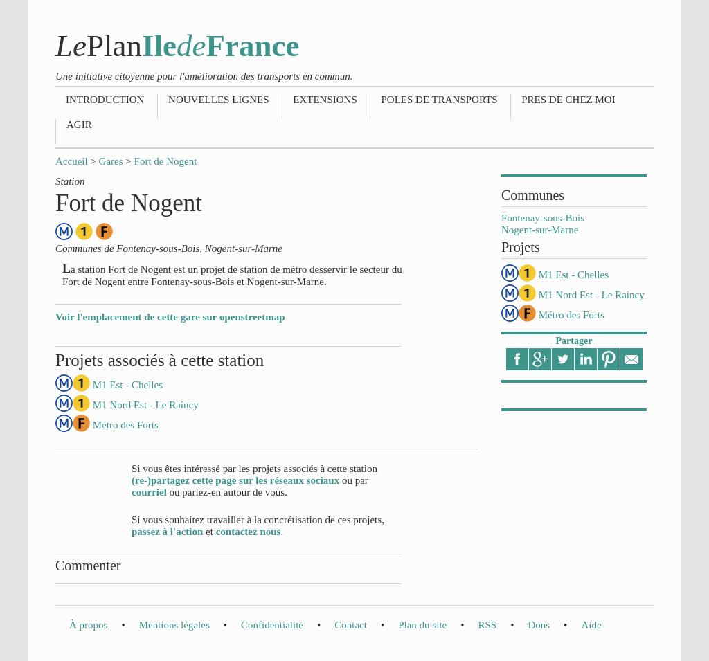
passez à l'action (167, 531)
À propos (88, 625)
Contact (350, 625)
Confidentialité (272, 625)
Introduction (105, 99)
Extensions (325, 99)
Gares (111, 161)
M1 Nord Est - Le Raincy (592, 294)
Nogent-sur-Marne (539, 229)
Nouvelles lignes (218, 99)
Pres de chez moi (568, 99)
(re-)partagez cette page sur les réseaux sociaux (235, 480)
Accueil (71, 161)
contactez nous (248, 531)
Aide (591, 625)
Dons (539, 625)
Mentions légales (174, 625)
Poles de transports (439, 99)
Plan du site (422, 625)
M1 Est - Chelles (574, 274)
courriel (149, 492)
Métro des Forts (571, 314)
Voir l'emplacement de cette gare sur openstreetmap (170, 317)
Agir (79, 124)
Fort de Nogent (165, 161)
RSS (487, 625)
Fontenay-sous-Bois (542, 218)
